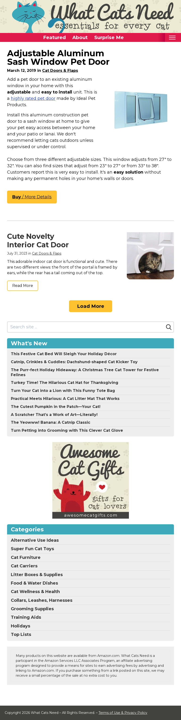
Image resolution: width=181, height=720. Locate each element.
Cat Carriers (24, 566)
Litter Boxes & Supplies (37, 574)
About (80, 37)
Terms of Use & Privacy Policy (123, 713)
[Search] (169, 327)
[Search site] (86, 327)
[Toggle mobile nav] (172, 37)
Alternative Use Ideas (35, 540)
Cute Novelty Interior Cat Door (38, 240)
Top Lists (21, 634)
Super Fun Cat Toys (32, 548)
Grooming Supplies (32, 608)
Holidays (20, 626)
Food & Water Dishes (34, 583)
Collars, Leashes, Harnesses (41, 600)
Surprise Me (109, 37)
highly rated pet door (33, 98)
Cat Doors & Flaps (60, 70)
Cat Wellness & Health (35, 591)
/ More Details (32, 196)
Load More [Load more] (90, 306)
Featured (54, 37)
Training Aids (26, 617)
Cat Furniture (26, 557)
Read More (22, 285)
